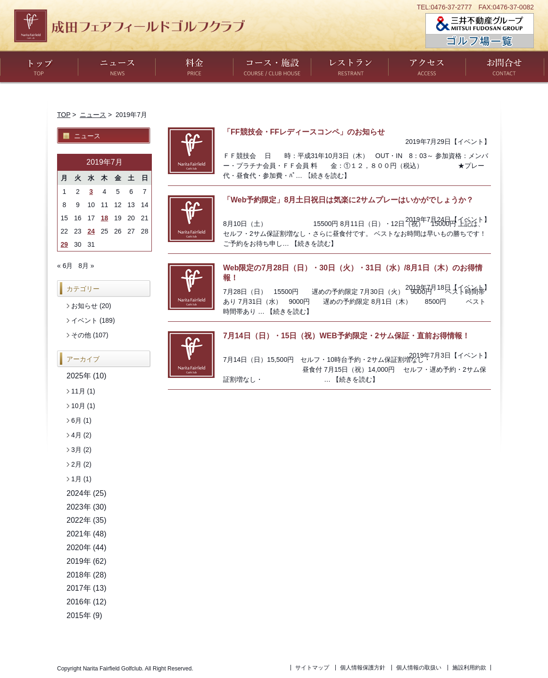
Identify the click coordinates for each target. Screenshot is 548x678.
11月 (78, 391)
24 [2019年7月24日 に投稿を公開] (91, 231)
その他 (81, 335)
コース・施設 (272, 66)
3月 (76, 449)
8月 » (86, 265)
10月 (78, 406)
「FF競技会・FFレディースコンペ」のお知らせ (304, 132)
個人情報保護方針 (362, 667)
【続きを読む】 (327, 175)
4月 (76, 435)
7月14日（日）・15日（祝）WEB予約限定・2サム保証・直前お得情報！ (346, 336)
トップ (39, 66)
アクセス (427, 66)
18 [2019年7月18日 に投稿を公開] (104, 218)
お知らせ (84, 306)
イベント (470, 141)
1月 (76, 479)
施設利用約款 (469, 667)
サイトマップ (312, 667)
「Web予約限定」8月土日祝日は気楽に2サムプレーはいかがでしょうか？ (348, 200)
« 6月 (65, 265)
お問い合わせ (504, 66)
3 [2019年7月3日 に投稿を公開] (91, 191)
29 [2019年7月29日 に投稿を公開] (64, 244)
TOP (63, 114)
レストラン (350, 66)
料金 (194, 66)
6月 (76, 420)
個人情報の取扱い (418, 667)
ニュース (117, 66)
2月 (76, 464)
